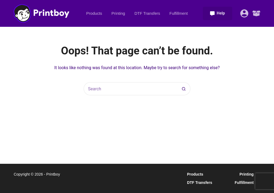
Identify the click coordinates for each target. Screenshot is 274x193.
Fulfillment (178, 13)
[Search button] (184, 88)
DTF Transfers (147, 13)
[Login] (244, 13)
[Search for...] (130, 88)
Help (217, 13)
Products (94, 13)
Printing (118, 13)
